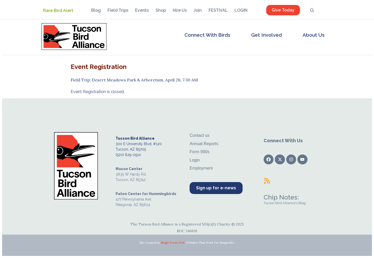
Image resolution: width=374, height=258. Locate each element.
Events (142, 10)
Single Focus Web (172, 242)
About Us (314, 35)
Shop (161, 10)
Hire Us (180, 10)
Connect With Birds (207, 35)
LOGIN (241, 10)
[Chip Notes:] (267, 180)
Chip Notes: (281, 197)
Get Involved (266, 35)
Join (197, 10)
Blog (96, 10)
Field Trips (118, 10)
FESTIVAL (218, 10)
